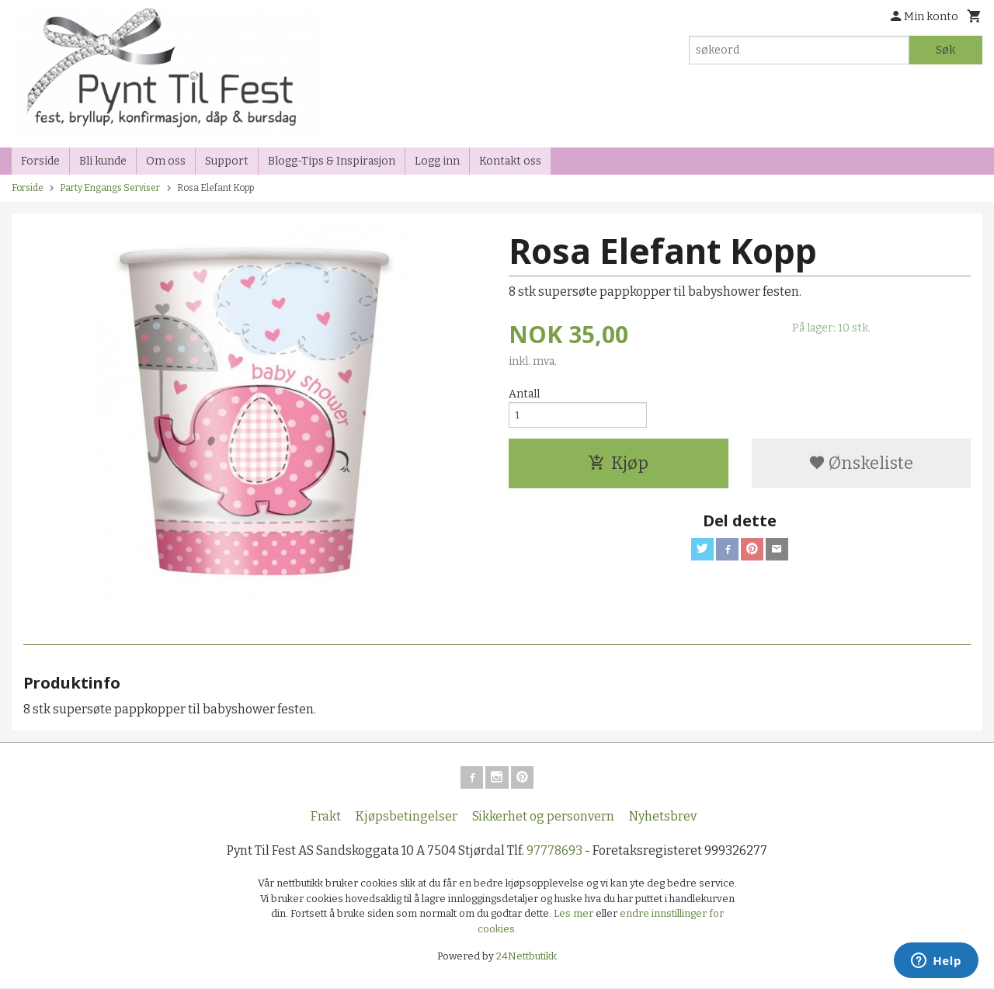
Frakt (326, 818)
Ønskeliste (860, 467)
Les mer (575, 915)
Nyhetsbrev (663, 818)
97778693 (554, 852)
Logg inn (437, 161)
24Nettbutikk (526, 958)
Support (226, 161)
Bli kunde (103, 161)
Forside (40, 161)
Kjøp (618, 467)
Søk (945, 50)
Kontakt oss (510, 161)
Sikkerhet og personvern (543, 818)
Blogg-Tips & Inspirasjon (331, 161)
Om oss (166, 161)
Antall (524, 394)
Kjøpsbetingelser (406, 818)
